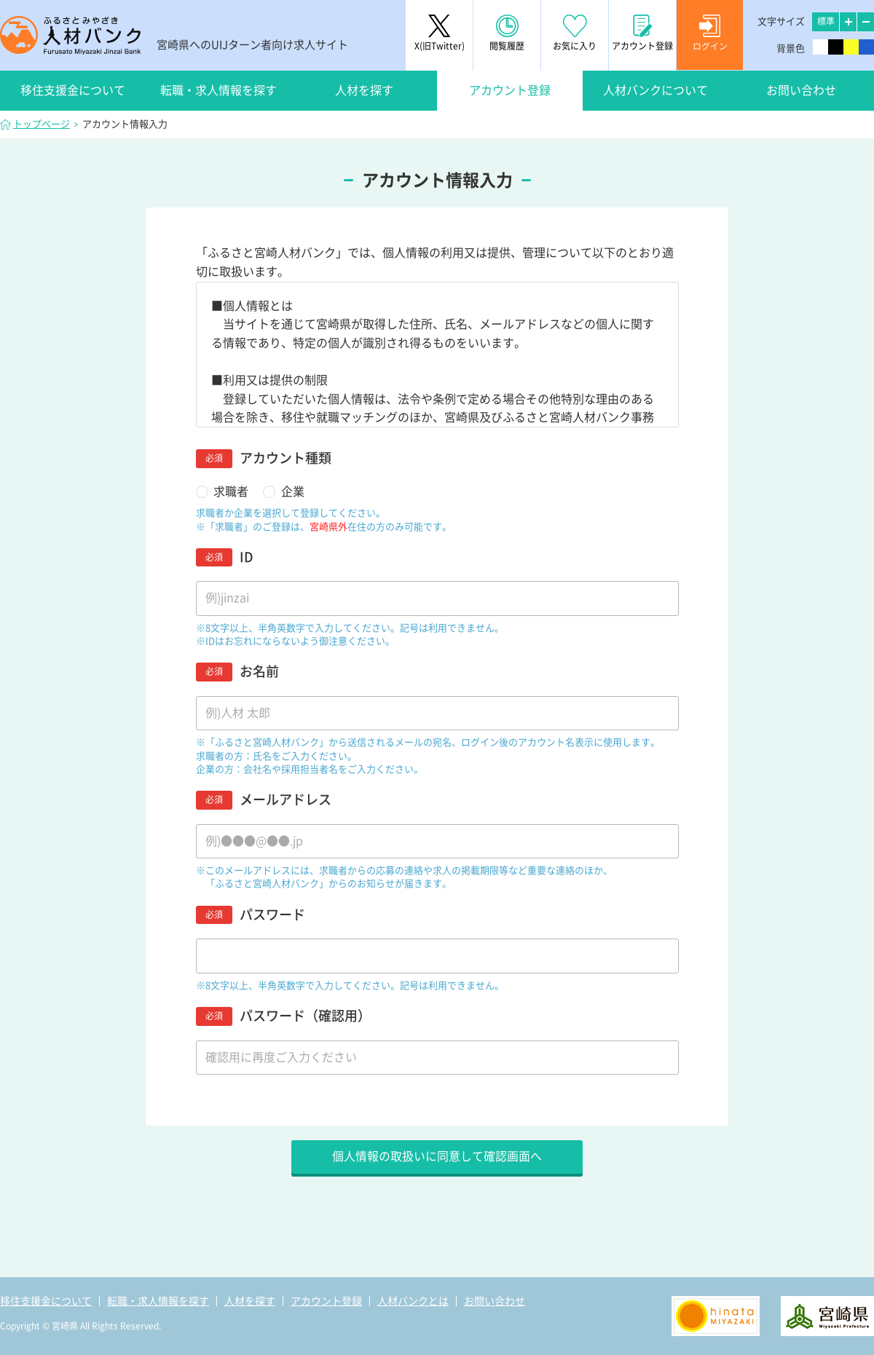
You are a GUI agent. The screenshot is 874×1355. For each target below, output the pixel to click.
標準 (826, 21)
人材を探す (364, 90)
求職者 (230, 491)
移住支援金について (72, 90)
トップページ (41, 124)
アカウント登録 (510, 90)
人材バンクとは (413, 1301)
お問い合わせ (801, 90)
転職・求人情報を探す (218, 90)
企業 (292, 491)
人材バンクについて (655, 90)
